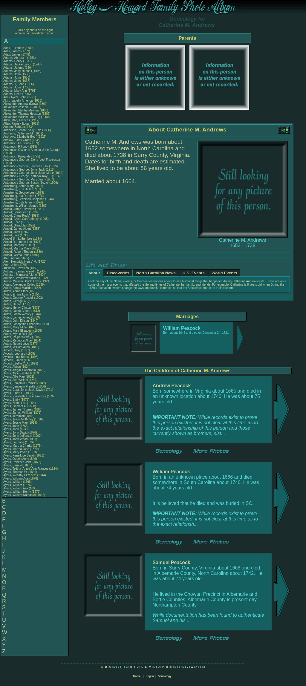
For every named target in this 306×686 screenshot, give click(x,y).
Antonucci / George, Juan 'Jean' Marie (28, 172)
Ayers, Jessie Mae (15, 422)
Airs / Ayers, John (15, 97)
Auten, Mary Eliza (15, 327)
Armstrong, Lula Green (18, 202)
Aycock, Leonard (14, 353)
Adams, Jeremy (14, 67)
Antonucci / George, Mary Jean (24, 179)
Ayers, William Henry (17, 491)
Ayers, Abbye (12, 366)
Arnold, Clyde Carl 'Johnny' (21, 218)
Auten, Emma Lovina (17, 294)
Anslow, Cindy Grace (17, 140)
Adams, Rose (12, 94)
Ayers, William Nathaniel (19, 495)
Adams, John (12, 74)
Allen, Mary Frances (16, 120)
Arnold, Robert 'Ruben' (18, 251)
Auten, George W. (15, 301)
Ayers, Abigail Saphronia (19, 370)
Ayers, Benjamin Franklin (19, 383)
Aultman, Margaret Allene (20, 274)
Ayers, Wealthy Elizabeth (19, 475)
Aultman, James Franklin (19, 271)
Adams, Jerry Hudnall (17, 71)
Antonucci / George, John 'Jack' (24, 169)
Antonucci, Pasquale (17, 156)
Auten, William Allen (16, 347)
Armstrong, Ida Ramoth (18, 195)
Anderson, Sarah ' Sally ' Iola (22, 130)
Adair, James (12, 51)
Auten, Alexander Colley (19, 284)
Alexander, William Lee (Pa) (21, 117)
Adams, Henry (13, 61)
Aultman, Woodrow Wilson (20, 278)
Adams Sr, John (14, 84)
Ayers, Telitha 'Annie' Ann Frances (25, 468)
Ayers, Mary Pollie (15, 452)
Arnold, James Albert (17, 228)
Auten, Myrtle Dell (15, 334)
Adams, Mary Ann (15, 90)
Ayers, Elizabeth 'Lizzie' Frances (24, 396)
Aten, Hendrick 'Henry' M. (20, 261)
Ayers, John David (15, 432)
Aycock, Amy (12, 350)
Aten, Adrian (11, 258)
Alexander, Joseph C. (17, 107)
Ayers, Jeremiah (14, 416)
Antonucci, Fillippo (15, 146)
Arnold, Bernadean (16, 212)
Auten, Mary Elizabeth (18, 330)
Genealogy (165, 676)
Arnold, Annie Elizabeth (18, 209)
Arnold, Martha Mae (16, 248)
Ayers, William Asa (15, 488)
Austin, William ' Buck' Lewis (22, 281)
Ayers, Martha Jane (16, 449)
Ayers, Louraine (14, 442)
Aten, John (11, 265)
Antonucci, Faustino (16, 143)
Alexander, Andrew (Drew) (21, 103)
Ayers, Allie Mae (14, 376)
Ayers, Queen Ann (15, 458)
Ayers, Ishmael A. (15, 406)
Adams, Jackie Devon (17, 64)
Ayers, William (13, 481)
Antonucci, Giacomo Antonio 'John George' (31, 149)
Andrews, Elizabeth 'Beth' (20, 136)
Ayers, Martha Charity (17, 445)
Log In (150, 676)
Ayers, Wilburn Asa (15, 478)
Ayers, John (11, 426)
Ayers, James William (17, 412)
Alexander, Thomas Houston (22, 113)
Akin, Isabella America (18, 100)
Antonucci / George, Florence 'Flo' (26, 166)
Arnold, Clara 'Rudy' (16, 215)
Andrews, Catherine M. (18, 133)
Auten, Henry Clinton (17, 307)
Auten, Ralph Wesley (17, 337)
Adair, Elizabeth (14, 48)
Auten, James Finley (16, 317)
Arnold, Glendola (14, 225)
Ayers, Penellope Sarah (19, 455)
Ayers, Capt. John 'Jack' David (23, 389)
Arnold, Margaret (14, 245)
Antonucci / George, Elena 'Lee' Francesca (31, 159)
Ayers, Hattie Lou (14, 403)
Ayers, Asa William (15, 380)
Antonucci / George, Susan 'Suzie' (26, 182)
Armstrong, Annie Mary (18, 186)
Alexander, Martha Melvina (21, 110)
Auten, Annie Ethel (15, 291)
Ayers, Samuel (13, 465)
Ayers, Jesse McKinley (18, 419)
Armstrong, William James (20, 205)
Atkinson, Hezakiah (16, 268)
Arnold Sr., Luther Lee (17, 238)
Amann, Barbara (14, 126)
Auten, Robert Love (16, 343)
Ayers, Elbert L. (13, 393)
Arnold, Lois (11, 235)
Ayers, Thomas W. (15, 472)
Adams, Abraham (15, 57)
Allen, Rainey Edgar (16, 123)
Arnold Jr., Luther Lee (17, 242)
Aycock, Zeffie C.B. (16, 363)
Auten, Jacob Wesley (17, 314)
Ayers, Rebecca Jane (17, 462)
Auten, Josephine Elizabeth (21, 324)
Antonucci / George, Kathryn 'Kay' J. (27, 176)
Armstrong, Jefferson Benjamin (23, 199)
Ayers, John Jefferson (17, 435)
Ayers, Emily (12, 399)
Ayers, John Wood (15, 439)
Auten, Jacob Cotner (16, 311)
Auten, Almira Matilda (17, 288)
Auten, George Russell (18, 297)
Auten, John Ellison (16, 320)
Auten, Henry (12, 304)
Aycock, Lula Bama (16, 357)
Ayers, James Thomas (18, 409)
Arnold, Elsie (12, 222)
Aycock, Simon (13, 360)
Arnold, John (12, 232)
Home (136, 676)
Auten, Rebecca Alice (17, 340)
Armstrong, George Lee (19, 192)
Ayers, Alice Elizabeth (17, 373)
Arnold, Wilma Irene (16, 255)
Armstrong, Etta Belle (17, 189)
